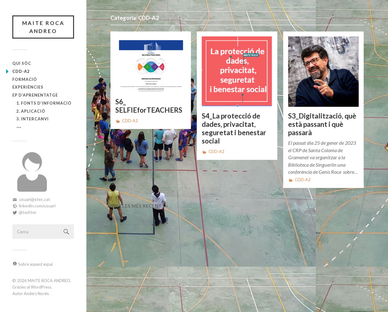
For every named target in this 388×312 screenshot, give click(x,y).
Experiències (27, 87)
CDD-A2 (21, 71)
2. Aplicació (30, 111)
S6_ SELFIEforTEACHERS (148, 106)
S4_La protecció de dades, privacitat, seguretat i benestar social (234, 128)
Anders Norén (36, 293)
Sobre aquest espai (35, 264)
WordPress (41, 287)
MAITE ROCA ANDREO (43, 27)
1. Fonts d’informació (44, 103)
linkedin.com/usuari (37, 205)
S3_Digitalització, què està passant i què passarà (322, 124)
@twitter (27, 212)
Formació (24, 79)
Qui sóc (21, 63)
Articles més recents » (137, 206)
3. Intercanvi (32, 118)
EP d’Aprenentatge (35, 95)
